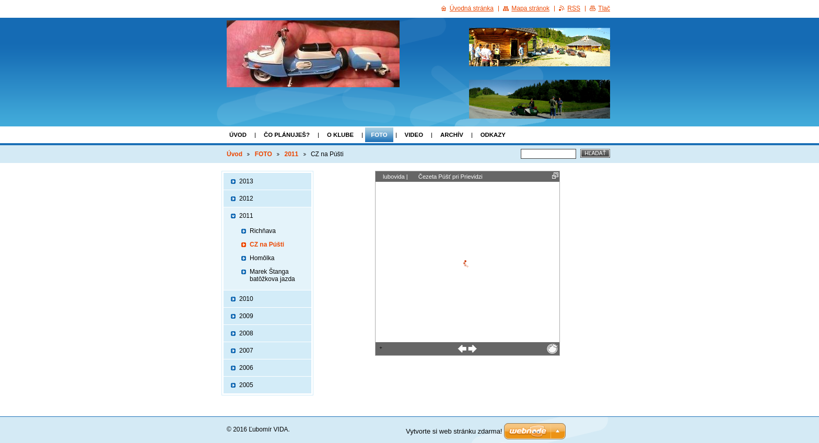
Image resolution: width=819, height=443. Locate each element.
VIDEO (414, 135)
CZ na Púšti (267, 244)
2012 (246, 198)
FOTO (379, 135)
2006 (246, 367)
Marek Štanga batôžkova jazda (272, 275)
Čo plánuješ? (287, 135)
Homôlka (262, 258)
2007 (246, 350)
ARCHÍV (451, 135)
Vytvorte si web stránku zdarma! (454, 431)
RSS (573, 8)
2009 (246, 316)
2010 (246, 298)
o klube (340, 135)
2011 (292, 154)
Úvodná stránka (472, 8)
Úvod (238, 135)
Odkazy (493, 135)
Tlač (604, 8)
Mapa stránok (530, 8)
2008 (246, 333)
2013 (246, 181)
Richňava (263, 231)
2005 (246, 385)
